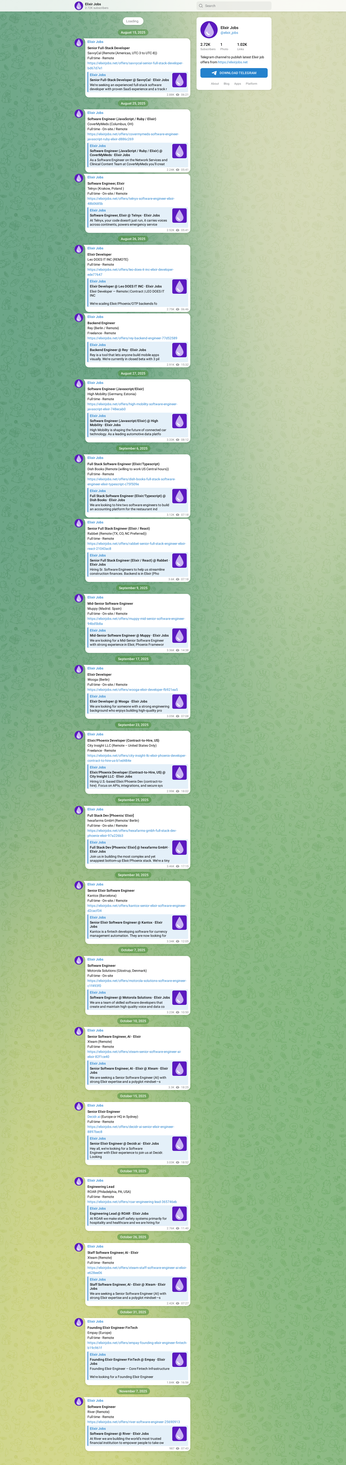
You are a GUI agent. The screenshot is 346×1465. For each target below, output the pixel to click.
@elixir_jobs (229, 33)
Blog (226, 83)
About (215, 83)
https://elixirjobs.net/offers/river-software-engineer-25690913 (133, 1422)
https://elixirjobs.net (233, 62)
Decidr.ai (93, 1117)
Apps (237, 83)
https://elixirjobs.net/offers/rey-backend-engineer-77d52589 (132, 338)
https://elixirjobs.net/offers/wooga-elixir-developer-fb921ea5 (132, 689)
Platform (251, 83)
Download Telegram (234, 73)
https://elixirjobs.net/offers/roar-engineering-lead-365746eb (132, 1202)
